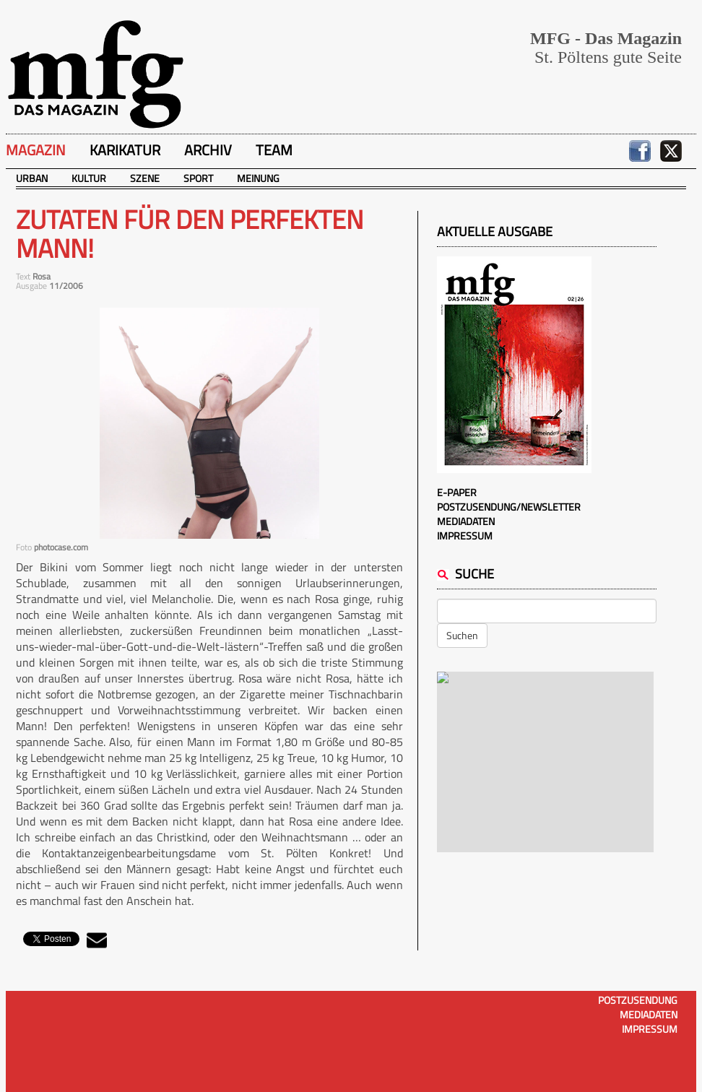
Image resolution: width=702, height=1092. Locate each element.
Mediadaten (466, 521)
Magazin (36, 150)
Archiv (208, 150)
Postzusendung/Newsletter (509, 506)
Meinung (258, 178)
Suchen (462, 635)
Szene (145, 178)
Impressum (465, 535)
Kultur (89, 178)
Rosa (41, 276)
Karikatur (125, 150)
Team (274, 150)
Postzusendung (637, 1000)
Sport (198, 178)
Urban (32, 178)
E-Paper (457, 492)
